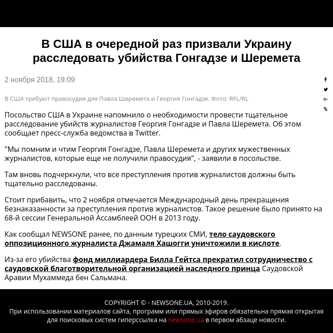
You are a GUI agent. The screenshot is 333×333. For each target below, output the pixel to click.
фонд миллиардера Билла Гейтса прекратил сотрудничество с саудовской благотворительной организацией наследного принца (159, 263)
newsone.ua (186, 319)
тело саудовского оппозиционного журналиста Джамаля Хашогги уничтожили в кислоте (142, 238)
